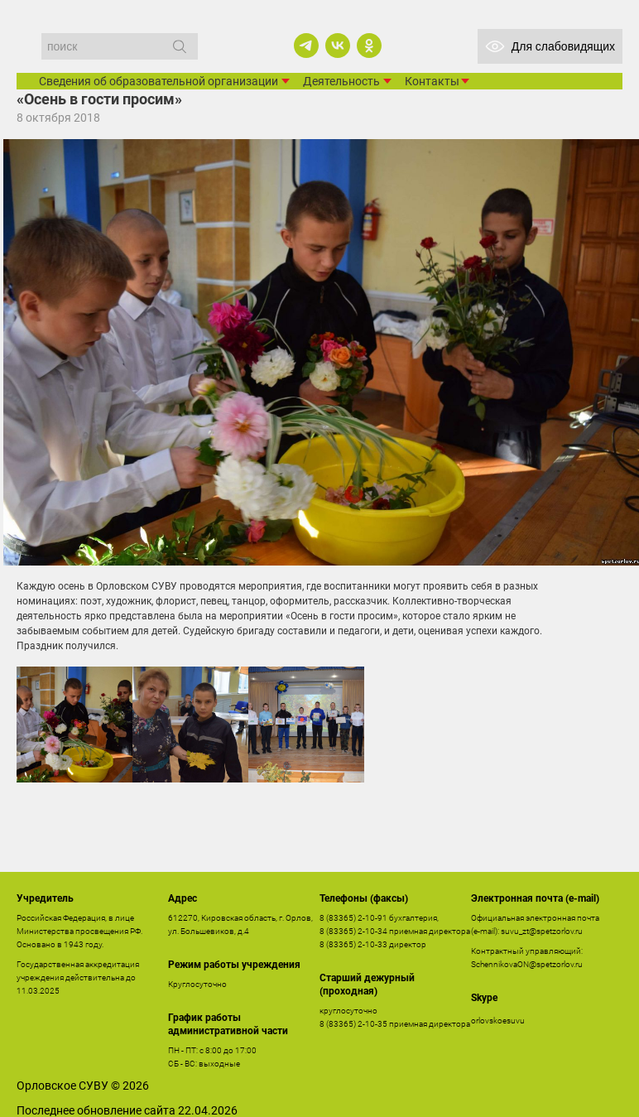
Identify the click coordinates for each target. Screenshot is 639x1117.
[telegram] (306, 45)
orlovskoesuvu (498, 1020)
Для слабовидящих (550, 46)
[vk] (337, 45)
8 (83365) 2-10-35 (353, 1023)
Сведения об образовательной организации (158, 81)
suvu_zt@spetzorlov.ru (542, 931)
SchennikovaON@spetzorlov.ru (527, 964)
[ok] (369, 45)
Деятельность (341, 81)
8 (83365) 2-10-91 (353, 917)
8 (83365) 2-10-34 (353, 931)
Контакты (432, 81)
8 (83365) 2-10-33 (353, 944)
